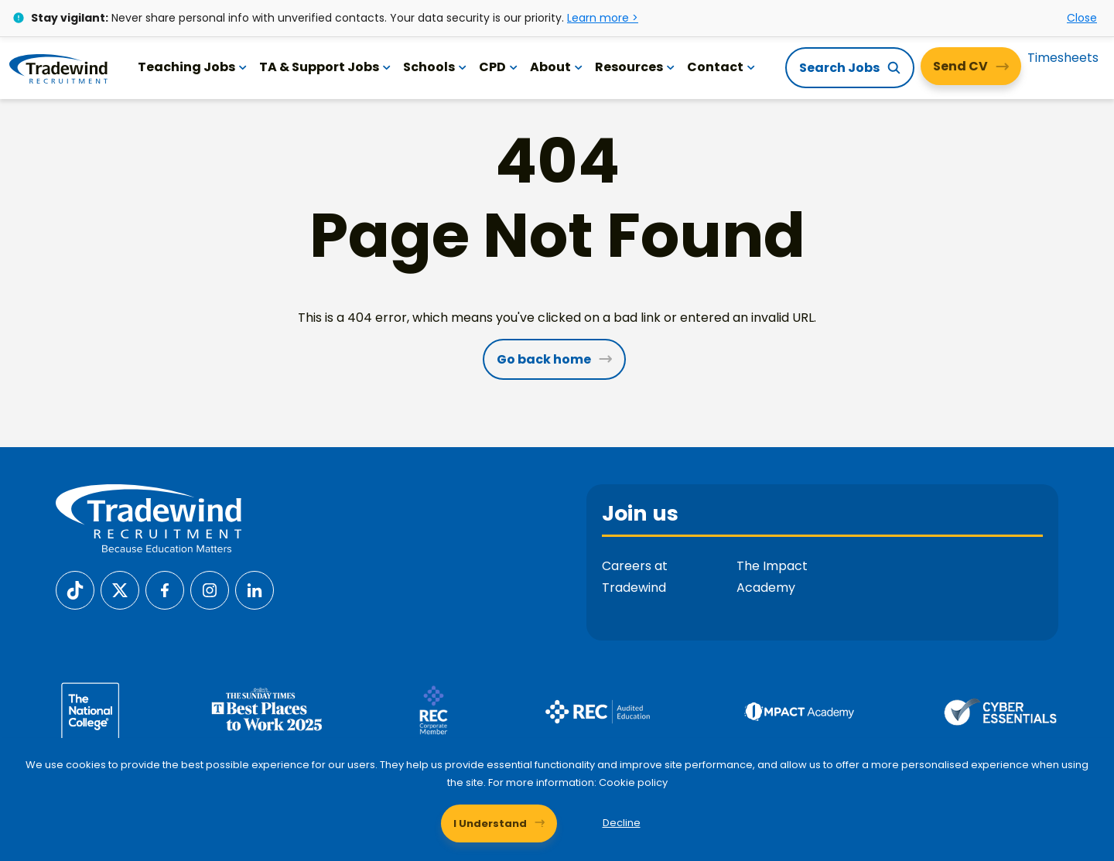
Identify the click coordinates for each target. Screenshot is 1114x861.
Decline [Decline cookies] (622, 822)
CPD (498, 67)
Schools (434, 67)
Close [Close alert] (1082, 18)
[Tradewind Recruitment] (58, 68)
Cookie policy (633, 782)
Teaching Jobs (192, 67)
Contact (721, 67)
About (556, 67)
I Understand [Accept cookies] (490, 822)
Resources (635, 67)
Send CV (960, 66)
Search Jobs (839, 68)
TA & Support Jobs (325, 67)
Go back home (544, 359)
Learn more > (602, 18)
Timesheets (1063, 58)
